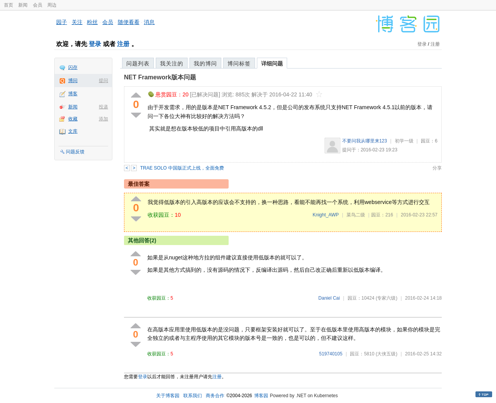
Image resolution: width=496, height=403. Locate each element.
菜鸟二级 (355, 215)
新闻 (23, 5)
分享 (437, 168)
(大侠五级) (386, 354)
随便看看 (129, 22)
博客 (73, 93)
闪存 (73, 67)
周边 (52, 5)
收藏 (73, 119)
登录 (95, 44)
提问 (103, 80)
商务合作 (215, 395)
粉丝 (92, 22)
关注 (77, 22)
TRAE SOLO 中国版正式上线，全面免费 (182, 168)
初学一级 (404, 141)
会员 (37, 5)
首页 (8, 5)
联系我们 (192, 395)
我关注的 (171, 63)
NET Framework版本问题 (160, 77)
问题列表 (138, 63)
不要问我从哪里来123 (364, 141)
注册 (123, 44)
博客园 (261, 395)
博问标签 (239, 63)
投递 (103, 107)
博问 (73, 80)
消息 (149, 22)
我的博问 (205, 63)
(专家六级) (386, 298)
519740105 (331, 354)
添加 (103, 119)
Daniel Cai (329, 298)
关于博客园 (167, 395)
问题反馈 (75, 151)
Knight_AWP (326, 215)
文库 (73, 131)
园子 (61, 22)
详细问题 (272, 63)
